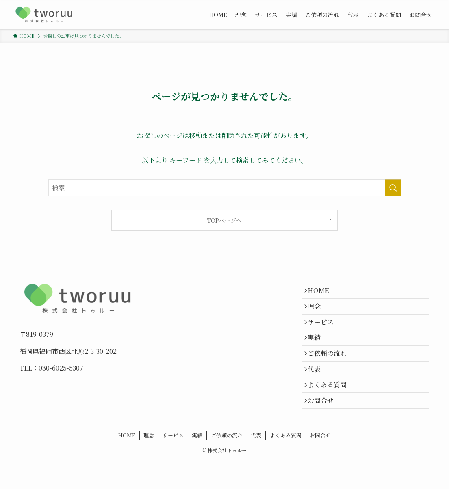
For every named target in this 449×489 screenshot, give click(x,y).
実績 (317, 350)
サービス (324, 330)
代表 (317, 388)
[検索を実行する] (393, 187)
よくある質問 (330, 407)
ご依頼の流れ (330, 369)
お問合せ (324, 426)
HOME (321, 292)
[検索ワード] (224, 187)
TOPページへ (224, 220)
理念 (317, 311)
